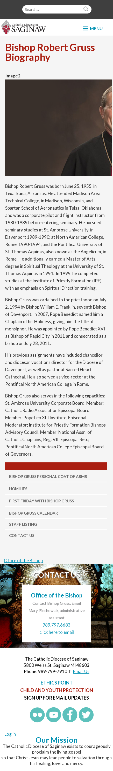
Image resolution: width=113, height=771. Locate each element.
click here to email (56, 632)
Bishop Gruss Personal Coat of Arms (48, 476)
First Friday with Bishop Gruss (41, 501)
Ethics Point (57, 683)
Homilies (18, 488)
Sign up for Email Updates (56, 698)
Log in (10, 734)
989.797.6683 (56, 625)
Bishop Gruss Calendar (33, 513)
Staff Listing (23, 524)
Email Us (81, 671)
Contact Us (21, 535)
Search (86, 9)
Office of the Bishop (23, 560)
